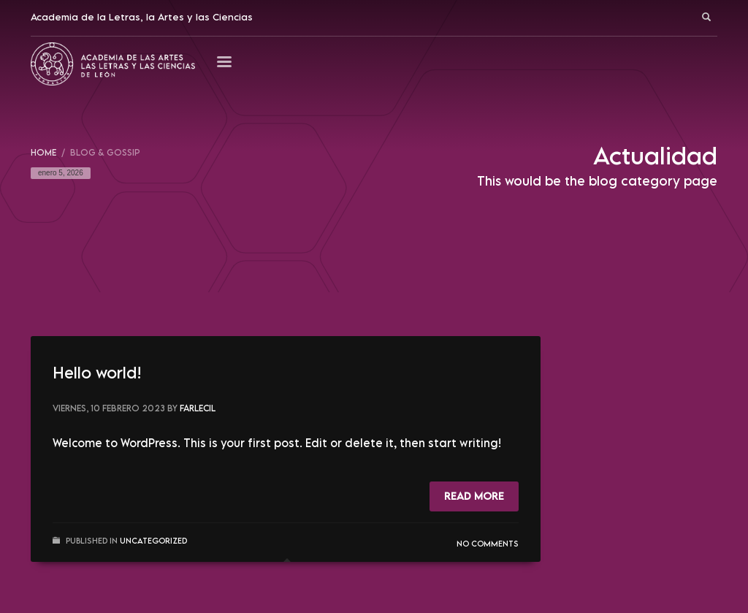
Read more (474, 496)
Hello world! (97, 372)
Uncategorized (153, 540)
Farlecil (197, 408)
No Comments (488, 543)
